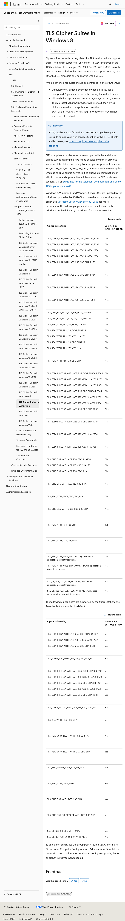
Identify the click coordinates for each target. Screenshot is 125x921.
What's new (98, 12)
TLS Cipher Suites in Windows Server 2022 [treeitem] (28, 283)
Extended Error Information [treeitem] (24, 470)
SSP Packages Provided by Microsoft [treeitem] (26, 118)
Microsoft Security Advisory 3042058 (77, 201)
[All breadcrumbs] (48, 23)
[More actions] (119, 23)
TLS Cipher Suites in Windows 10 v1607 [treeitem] (28, 365)
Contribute (55, 914)
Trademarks (24, 918)
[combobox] (21, 27)
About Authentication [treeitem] (19, 45)
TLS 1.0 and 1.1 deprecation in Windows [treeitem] (23, 174)
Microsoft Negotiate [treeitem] (23, 135)
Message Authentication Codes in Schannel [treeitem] (26, 197)
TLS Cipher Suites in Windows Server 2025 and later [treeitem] (28, 246)
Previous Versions (27, 914)
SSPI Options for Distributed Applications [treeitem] (25, 93)
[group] (84, 410)
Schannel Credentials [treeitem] (26, 440)
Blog (42, 914)
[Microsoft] (6, 4)
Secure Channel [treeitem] (23, 164)
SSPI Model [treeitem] (17, 85)
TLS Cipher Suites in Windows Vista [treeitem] (28, 422)
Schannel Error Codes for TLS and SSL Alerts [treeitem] (27, 447)
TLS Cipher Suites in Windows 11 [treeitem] (28, 271)
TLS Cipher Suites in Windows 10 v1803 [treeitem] (28, 336)
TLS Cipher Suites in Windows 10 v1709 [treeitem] (28, 346)
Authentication (61, 23)
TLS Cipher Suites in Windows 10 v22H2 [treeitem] (28, 294)
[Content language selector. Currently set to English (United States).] (17, 907)
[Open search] (110, 4)
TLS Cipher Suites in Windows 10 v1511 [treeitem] (28, 375)
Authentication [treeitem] (13, 34)
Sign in (118, 4)
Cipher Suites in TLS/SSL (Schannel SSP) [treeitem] (28, 223)
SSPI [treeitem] (13, 80)
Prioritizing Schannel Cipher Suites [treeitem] (29, 235)
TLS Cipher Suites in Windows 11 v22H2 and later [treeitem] (28, 260)
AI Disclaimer (9, 914)
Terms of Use (9, 918)
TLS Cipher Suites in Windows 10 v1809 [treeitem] (28, 327)
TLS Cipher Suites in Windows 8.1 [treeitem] (28, 394)
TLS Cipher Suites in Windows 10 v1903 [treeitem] (28, 317)
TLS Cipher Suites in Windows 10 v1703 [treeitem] (28, 355)
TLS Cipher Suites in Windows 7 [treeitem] (28, 413)
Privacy (67, 914)
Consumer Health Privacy (89, 914)
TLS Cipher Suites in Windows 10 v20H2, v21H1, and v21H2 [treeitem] (28, 306)
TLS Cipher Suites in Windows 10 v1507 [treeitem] (28, 384)
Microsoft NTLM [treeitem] (22, 141)
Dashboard (114, 12)
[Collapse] (38, 21)
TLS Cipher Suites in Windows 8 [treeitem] (29, 403)
